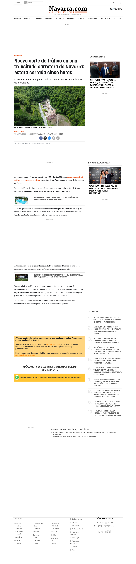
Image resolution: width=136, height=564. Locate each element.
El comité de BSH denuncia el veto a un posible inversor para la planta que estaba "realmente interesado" (58, 276)
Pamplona (28, 19)
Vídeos (54, 543)
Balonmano (55, 523)
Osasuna (48, 19)
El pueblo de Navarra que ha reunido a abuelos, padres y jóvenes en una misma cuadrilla (106, 340)
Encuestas (37, 529)
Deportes (60, 19)
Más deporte (55, 529)
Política (18, 526)
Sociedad (19, 534)
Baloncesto (37, 540)
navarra (21, 143)
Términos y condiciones (78, 429)
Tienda (74, 550)
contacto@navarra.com (25, 355)
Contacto (75, 522)
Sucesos (19, 529)
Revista (81, 19)
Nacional (71, 19)
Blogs (36, 526)
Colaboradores (38, 523)
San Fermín (92, 19)
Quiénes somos (77, 519)
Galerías (54, 541)
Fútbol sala (55, 526)
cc (112, 523)
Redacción (19, 131)
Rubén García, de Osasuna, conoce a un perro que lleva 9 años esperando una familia (107, 361)
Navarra (17, 19)
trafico (47, 143)
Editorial (18, 543)
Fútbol (36, 538)
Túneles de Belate (37, 143)
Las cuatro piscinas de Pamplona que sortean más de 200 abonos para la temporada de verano (56, 198)
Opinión (39, 19)
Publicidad (75, 526)
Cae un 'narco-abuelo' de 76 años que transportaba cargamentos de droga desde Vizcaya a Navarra (107, 404)
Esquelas (117, 19)
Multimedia (105, 19)
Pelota (36, 543)
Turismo (74, 547)
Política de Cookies (78, 529)
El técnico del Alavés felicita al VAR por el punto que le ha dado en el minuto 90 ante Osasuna (107, 320)
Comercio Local (53, 344)
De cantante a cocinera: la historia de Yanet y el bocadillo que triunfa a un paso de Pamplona (107, 413)
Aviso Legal (75, 538)
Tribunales (19, 531)
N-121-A (27, 143)
